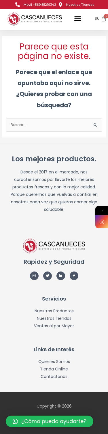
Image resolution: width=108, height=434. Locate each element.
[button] (77, 18)
